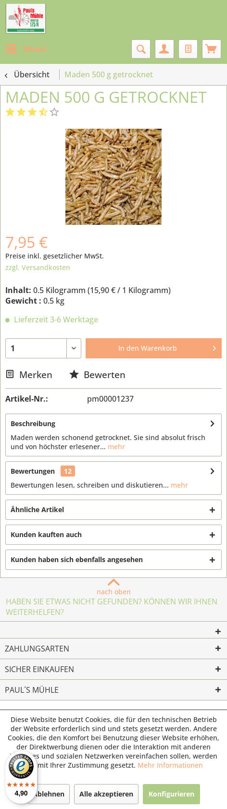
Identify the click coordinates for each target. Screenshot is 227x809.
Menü (26, 47)
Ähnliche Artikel (37, 509)
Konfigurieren (171, 793)
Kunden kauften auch (46, 534)
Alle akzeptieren (106, 793)
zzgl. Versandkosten (37, 267)
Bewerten (97, 374)
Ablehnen (48, 793)
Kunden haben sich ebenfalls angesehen (77, 559)
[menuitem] (25, 49)
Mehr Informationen (170, 765)
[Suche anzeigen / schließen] (141, 49)
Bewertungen (33, 471)
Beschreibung (33, 423)
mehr (115, 446)
